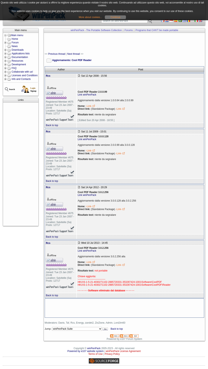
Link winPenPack (87, 94)
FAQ (14, 68)
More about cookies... (90, 17)
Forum (15, 42)
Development (19, 64)
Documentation (20, 57)
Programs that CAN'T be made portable (156, 30)
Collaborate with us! (22, 71)
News (15, 46)
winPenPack (94, 348)
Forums (129, 30)
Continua (115, 17)
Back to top (52, 125)
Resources (17, 60)
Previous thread (56, 54)
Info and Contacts (21, 79)
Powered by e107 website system (85, 351)
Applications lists (21, 53)
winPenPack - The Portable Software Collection (96, 30)
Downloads (18, 49)
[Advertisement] (21, 164)
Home (15, 39)
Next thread (73, 54)
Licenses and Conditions (25, 75)
